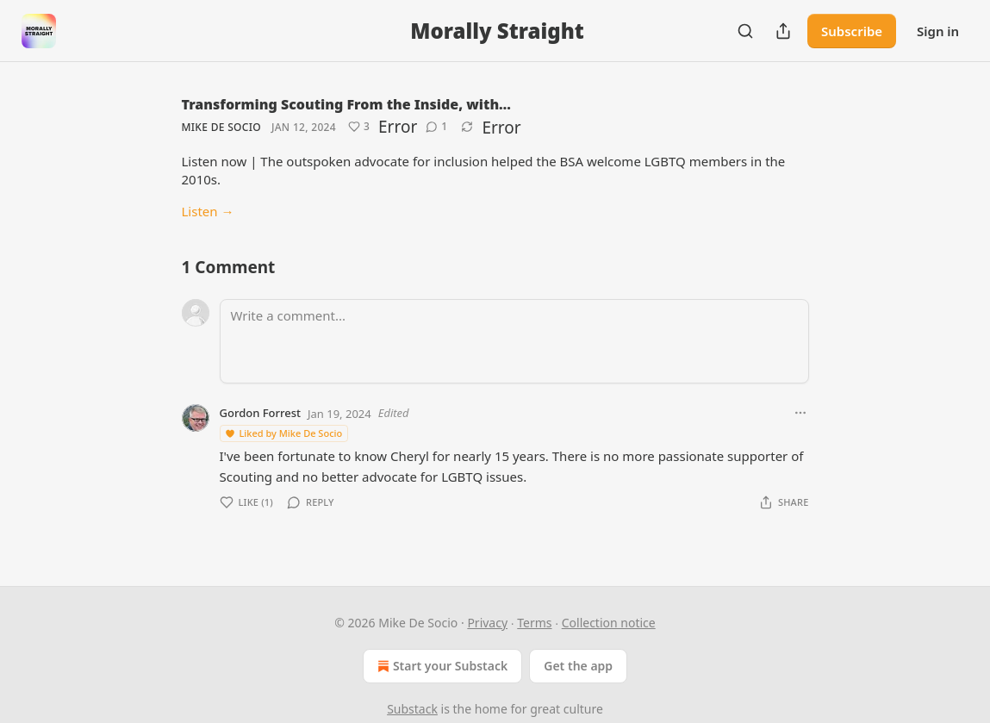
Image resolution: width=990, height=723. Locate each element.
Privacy (487, 622)
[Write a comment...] (514, 341)
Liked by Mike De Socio (283, 433)
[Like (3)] (359, 126)
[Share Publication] (783, 31)
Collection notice (609, 622)
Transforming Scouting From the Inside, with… (346, 104)
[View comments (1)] (436, 126)
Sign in (938, 31)
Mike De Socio (221, 127)
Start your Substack (440, 666)
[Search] (745, 31)
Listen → (208, 211)
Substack (412, 709)
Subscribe (851, 31)
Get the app (578, 666)
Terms (534, 622)
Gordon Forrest (260, 413)
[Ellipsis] (800, 413)
